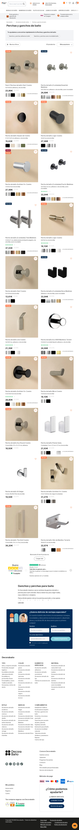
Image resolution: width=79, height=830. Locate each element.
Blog (41, 765)
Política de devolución (60, 824)
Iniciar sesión (9, 788)
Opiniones (43, 757)
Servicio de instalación (46, 770)
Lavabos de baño (51, 10)
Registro (8, 791)
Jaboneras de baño (7, 674)
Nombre (32, 626)
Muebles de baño (11, 10)
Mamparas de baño (25, 10)
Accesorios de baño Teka (25, 724)
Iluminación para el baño (42, 727)
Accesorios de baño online (22, 22)
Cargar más (39, 558)
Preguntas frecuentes (46, 760)
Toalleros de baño (7, 683)
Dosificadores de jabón (41, 709)
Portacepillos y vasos (8, 680)
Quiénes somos (44, 755)
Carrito (7, 793)
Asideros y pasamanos (41, 735)
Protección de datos (56, 820)
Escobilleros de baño (8, 672)
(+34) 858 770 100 (56, 800)
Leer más (21, 602)
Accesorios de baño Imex (25, 716)
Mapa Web (43, 827)
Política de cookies (45, 822)
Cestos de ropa (39, 739)
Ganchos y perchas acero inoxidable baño (46, 36)
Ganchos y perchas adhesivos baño (19, 36)
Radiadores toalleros (41, 707)
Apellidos (54, 626)
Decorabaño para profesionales (49, 767)
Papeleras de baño (40, 724)
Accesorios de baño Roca (25, 733)
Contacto (42, 762)
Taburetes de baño (40, 733)
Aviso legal (43, 820)
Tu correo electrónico (36, 635)
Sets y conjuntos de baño (9, 665)
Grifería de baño (64, 10)
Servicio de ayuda (56, 806)
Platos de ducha (38, 10)
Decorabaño (9, 22)
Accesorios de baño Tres (25, 727)
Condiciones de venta (61, 822)
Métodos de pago (45, 824)
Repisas (37, 737)
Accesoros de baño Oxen (25, 718)
